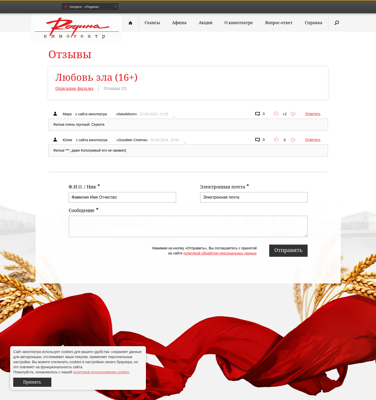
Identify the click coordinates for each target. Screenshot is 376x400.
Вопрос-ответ (279, 22)
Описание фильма (74, 88)
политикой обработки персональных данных (220, 253)
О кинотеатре (238, 22)
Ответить (313, 114)
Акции (206, 22)
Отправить (288, 250)
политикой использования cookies (101, 372)
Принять (32, 382)
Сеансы (152, 22)
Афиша (179, 22)
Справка (313, 22)
